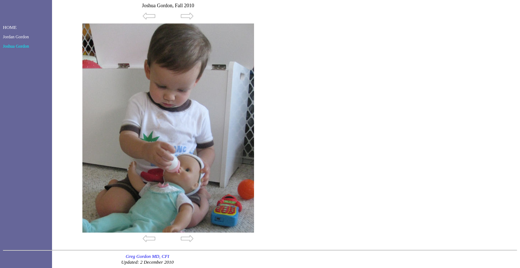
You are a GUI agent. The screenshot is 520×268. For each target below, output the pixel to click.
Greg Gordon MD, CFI (147, 256)
